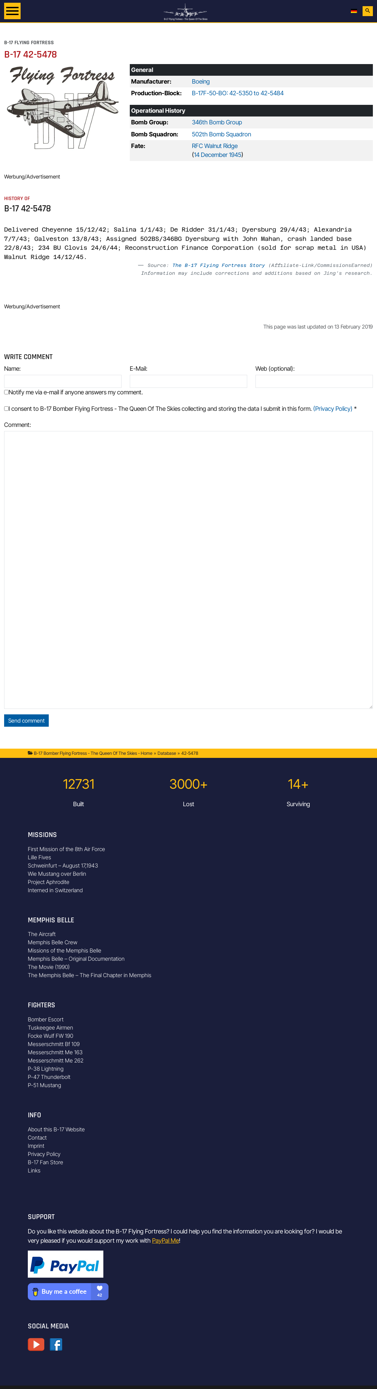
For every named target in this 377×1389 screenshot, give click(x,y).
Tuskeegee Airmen (50, 1027)
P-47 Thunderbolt (49, 1076)
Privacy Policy (44, 1154)
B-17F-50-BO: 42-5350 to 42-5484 (238, 93)
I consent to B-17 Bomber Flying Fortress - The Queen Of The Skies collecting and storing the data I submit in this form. (180, 408)
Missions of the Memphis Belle (64, 950)
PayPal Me (165, 1240)
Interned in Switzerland (55, 890)
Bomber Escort (46, 1019)
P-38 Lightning (46, 1068)
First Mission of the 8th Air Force (66, 849)
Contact (37, 1137)
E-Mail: (138, 368)
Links (34, 1170)
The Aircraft (42, 934)
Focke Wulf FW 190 (50, 1035)
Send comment (26, 720)
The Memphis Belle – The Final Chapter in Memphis (89, 975)
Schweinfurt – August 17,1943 (63, 865)
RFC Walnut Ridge (215, 145)
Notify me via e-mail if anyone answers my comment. (73, 392)
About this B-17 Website (56, 1129)
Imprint (36, 1145)
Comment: (17, 424)
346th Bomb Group (217, 122)
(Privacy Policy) (333, 408)
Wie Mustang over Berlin (57, 873)
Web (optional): (275, 368)
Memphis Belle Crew (52, 942)
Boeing (201, 81)
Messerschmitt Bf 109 (54, 1044)
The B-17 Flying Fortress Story (218, 265)
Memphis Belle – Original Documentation (76, 958)
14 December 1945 (217, 154)
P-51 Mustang (44, 1085)
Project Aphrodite (48, 881)
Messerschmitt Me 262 (55, 1060)
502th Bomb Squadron (221, 134)
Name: (12, 368)
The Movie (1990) (49, 966)
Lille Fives (39, 857)
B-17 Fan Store (45, 1162)
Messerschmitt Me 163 (55, 1052)
